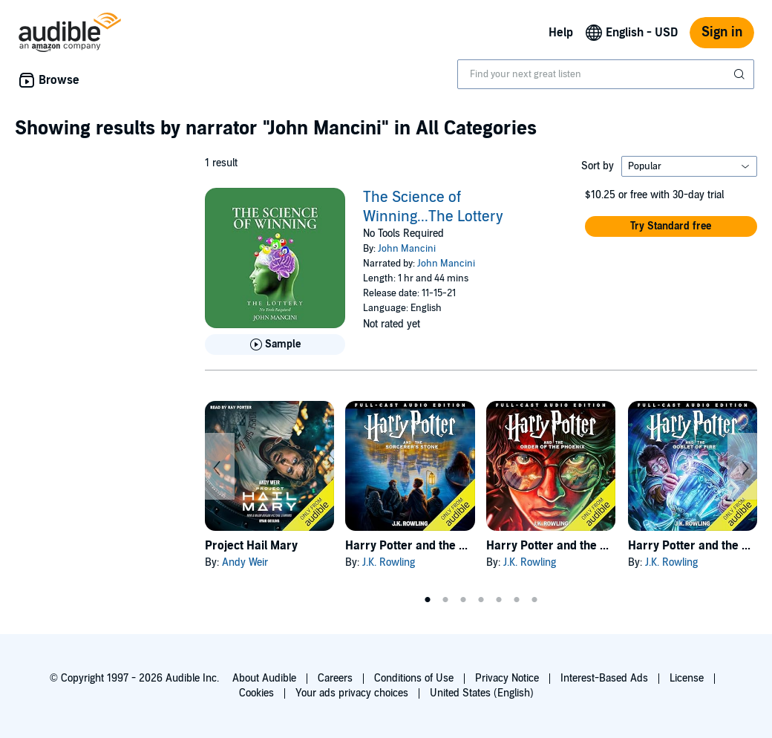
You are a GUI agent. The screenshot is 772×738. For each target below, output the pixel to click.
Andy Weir (245, 562)
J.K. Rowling (388, 562)
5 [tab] (498, 599)
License (687, 678)
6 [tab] (516, 599)
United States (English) (482, 693)
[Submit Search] (740, 74)
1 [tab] (427, 599)
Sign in (721, 32)
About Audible (264, 678)
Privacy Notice (507, 678)
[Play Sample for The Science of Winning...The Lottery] (275, 344)
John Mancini (407, 249)
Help (561, 32)
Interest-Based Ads (604, 678)
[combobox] (605, 74)
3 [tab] (463, 599)
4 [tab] (481, 599)
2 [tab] (445, 599)
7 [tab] (534, 599)
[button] (671, 226)
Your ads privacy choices (351, 693)
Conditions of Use (414, 678)
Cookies (256, 693)
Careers (335, 678)
